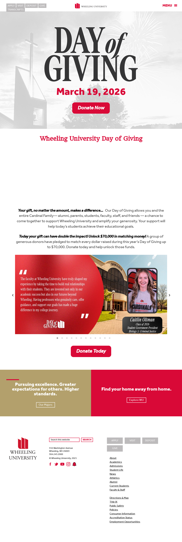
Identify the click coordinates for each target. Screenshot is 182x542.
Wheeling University (91, 5)
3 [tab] (66, 338)
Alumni (113, 482)
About (113, 458)
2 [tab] (62, 338)
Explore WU (136, 400)
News (113, 474)
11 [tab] (104, 338)
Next (169, 295)
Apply (11, 6)
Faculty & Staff (117, 490)
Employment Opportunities (125, 522)
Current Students (119, 486)
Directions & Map (119, 498)
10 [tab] (100, 338)
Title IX (113, 502)
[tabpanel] (91, 294)
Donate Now (91, 108)
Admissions (116, 466)
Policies (114, 510)
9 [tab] (95, 338)
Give (42, 6)
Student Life (116, 470)
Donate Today (91, 351)
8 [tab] (90, 338)
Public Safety (117, 506)
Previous (12, 295)
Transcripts (56, 6)
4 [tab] (71, 338)
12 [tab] (109, 338)
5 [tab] (76, 338)
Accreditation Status (121, 518)
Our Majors (45, 404)
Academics (116, 462)
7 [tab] (85, 338)
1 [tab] (57, 338)
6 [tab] (81, 338)
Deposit (31, 6)
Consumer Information (122, 514)
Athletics (115, 478)
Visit (20, 6)
